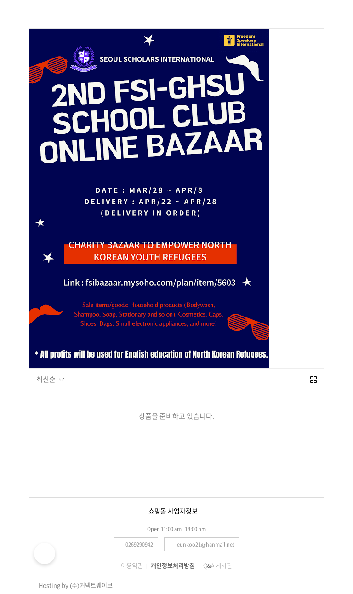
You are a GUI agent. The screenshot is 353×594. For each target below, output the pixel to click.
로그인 (312, 12)
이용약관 (132, 566)
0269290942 (139, 544)
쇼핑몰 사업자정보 (173, 511)
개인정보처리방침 (173, 566)
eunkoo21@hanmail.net (205, 544)
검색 (57, 12)
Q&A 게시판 (218, 566)
